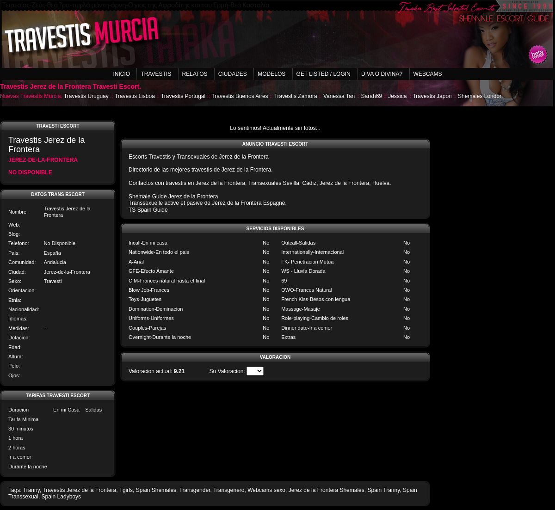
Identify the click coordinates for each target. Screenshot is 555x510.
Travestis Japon (432, 96)
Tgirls (126, 490)
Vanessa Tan (339, 96)
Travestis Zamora (295, 96)
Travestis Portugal (183, 96)
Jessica (397, 96)
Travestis (156, 74)
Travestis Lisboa (135, 96)
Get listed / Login (323, 74)
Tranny (31, 490)
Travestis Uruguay (86, 96)
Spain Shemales (156, 490)
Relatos (195, 74)
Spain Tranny (383, 490)
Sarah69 (371, 96)
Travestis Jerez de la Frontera (79, 490)
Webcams (427, 74)
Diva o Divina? (381, 74)
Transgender (194, 490)
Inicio (121, 74)
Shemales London (480, 96)
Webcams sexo (266, 490)
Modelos (271, 74)
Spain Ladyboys (61, 496)
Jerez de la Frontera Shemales (326, 490)
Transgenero (229, 490)
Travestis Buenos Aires (239, 96)
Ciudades (232, 74)
